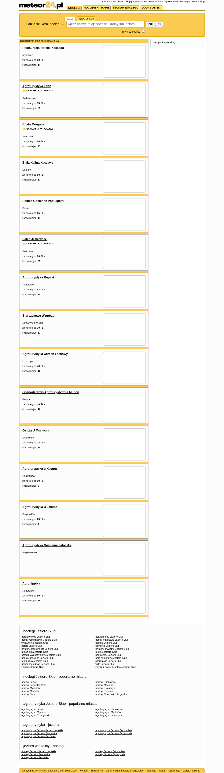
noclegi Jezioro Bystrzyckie (110, 754)
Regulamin (97, 770)
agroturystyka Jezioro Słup (35, 636)
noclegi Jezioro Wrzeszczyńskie (38, 751)
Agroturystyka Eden (36, 86)
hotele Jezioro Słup (31, 645)
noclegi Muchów (30, 691)
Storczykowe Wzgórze (38, 315)
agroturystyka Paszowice (109, 709)
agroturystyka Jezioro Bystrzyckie (113, 733)
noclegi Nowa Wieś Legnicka (111, 694)
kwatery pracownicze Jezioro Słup (40, 648)
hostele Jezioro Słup (106, 642)
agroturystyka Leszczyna (109, 715)
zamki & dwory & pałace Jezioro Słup (115, 667)
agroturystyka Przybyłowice (36, 715)
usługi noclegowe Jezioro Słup (38, 664)
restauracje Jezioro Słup (34, 661)
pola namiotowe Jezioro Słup (111, 658)
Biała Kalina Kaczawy (37, 162)
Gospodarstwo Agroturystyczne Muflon (50, 392)
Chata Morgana (33, 124)
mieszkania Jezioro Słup (34, 651)
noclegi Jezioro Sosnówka (35, 754)
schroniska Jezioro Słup (108, 661)
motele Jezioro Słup (106, 651)
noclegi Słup (28, 694)
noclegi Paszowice (105, 682)
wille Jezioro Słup (104, 664)
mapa (162, 770)
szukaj (154, 24)
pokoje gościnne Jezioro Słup (37, 658)
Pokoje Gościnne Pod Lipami (43, 200)
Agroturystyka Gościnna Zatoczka (47, 545)
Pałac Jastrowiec (34, 239)
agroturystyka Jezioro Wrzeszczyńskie (42, 730)
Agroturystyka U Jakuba (39, 507)
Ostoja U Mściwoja (35, 430)
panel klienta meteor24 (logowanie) (125, 770)
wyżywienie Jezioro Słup (34, 642)
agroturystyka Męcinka (33, 712)
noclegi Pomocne (104, 691)
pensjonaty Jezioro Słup (108, 654)
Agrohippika (31, 583)
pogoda (151, 770)
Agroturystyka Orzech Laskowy (45, 354)
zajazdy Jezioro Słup (32, 667)
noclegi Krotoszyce (105, 688)
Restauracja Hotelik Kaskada (43, 47)
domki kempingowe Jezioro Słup (39, 639)
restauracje (174, 770)
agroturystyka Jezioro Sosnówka (39, 733)
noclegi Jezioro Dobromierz (110, 751)
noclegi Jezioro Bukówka (35, 757)
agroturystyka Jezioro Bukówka (38, 736)
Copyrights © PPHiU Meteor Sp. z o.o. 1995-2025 (49, 770)
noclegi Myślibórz (30, 688)
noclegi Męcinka (104, 685)
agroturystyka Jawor (32, 709)
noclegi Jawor (29, 682)
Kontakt (84, 770)
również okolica (131, 31)
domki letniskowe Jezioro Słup (111, 639)
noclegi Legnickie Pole (33, 685)
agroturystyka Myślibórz (108, 712)
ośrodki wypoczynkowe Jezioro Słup (41, 654)
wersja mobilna (191, 770)
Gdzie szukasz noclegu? (44, 24)
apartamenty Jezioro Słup (109, 636)
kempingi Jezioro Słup (107, 645)
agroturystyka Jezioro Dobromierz (113, 730)
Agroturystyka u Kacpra (39, 468)
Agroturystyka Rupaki (38, 277)
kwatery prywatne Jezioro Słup (112, 648)
